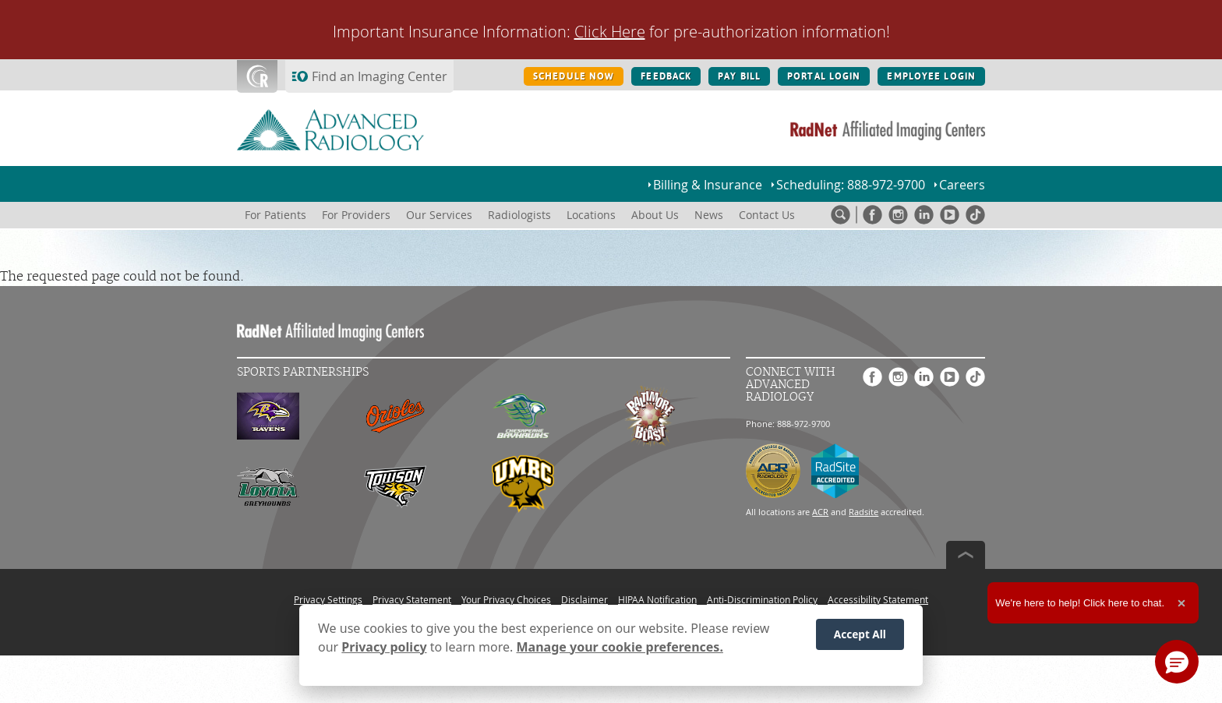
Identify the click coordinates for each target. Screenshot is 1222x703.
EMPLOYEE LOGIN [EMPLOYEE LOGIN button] (931, 76)
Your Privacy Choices (506, 599)
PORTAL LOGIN (823, 76)
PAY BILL (739, 76)
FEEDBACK (666, 76)
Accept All (860, 634)
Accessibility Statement (878, 599)
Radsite (863, 512)
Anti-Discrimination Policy (762, 599)
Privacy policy (383, 646)
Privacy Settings (328, 599)
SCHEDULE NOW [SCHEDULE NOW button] (573, 76)
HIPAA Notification (657, 599)
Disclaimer (584, 599)
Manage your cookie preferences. (620, 646)
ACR (820, 512)
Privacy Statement (412, 599)
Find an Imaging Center (379, 76)
